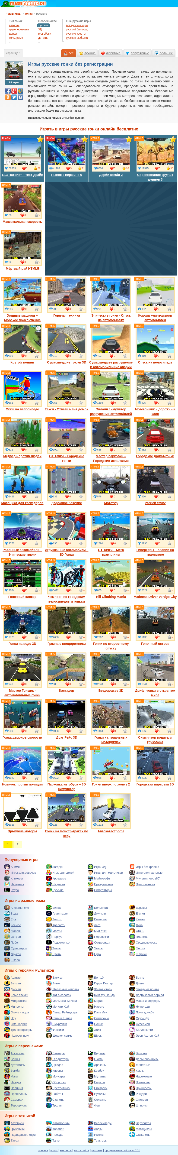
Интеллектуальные (145, 872)
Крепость (55, 925)
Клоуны (54, 1070)
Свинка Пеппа (59, 1018)
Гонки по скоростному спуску (111, 628)
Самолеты (139, 1134)
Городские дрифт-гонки (155, 438)
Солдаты (97, 1099)
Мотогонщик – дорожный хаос (155, 393)
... (10, 42)
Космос (12, 925)
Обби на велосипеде (22, 391)
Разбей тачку (155, 485)
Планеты (138, 936)
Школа (12, 959)
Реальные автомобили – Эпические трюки (22, 534)
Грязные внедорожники (66, 626)
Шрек (95, 1035)
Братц (136, 977)
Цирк (94, 954)
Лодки (95, 1128)
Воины (12, 1059)
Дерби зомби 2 (111, 157)
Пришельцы (15, 1093)
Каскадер (66, 672)
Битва (53, 907)
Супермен (139, 1024)
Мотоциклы (140, 1128)
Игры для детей (60, 872)
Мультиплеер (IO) (144, 878)
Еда (10, 919)
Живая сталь (100, 989)
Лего (94, 925)
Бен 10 (96, 977)
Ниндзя (12, 1082)
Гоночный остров (155, 626)
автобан (14, 25)
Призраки (97, 1088)
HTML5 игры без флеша (68, 118)
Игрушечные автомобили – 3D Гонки (67, 534)
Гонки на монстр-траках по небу (66, 815)
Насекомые (140, 1076)
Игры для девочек (20, 872)
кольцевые (16, 37)
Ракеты (96, 1134)
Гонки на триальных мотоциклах (111, 721)
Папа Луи (97, 1012)
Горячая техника (66, 297)
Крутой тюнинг (22, 344)
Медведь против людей (22, 438)
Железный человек (62, 989)
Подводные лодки (20, 1134)
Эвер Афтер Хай (144, 1035)
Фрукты (12, 954)
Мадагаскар (15, 1000)
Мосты (54, 930)
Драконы (97, 1064)
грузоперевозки (19, 29)
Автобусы (14, 1123)
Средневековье (143, 942)
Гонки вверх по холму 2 (111, 766)
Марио (95, 1000)
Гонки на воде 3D (22, 626)
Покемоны (139, 1082)
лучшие (89, 53)
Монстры (55, 1076)
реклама (96, 1150)
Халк (94, 1029)
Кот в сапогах (58, 995)
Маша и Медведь (144, 1000)
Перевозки (98, 936)
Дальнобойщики (144, 1059)
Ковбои (96, 1070)
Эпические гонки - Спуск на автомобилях (111, 299)
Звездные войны (144, 989)
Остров (12, 936)
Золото (54, 919)
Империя (97, 919)
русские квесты (76, 33)
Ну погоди (139, 1006)
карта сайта (81, 1150)
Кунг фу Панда (101, 995)
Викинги (138, 1053)
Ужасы (95, 948)
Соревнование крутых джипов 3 (155, 159)
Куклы (136, 1070)
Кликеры (13, 878)
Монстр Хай (57, 1006)
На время (14, 884)
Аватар (12, 977)
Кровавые (56, 878)
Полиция (13, 1088)
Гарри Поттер (100, 983)
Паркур (54, 936)
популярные (140, 53)
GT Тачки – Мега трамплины (111, 534)
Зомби (12, 1070)
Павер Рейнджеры (62, 1012)
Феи (94, 1105)
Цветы (53, 954)
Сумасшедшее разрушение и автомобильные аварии (111, 346)
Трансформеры (18, 1029)
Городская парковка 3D (155, 766)
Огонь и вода (16, 1012)
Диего (136, 983)
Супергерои (15, 948)
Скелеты (55, 1099)
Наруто (96, 1006)
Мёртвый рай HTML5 (22, 250)
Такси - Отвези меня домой (66, 391)
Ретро (11, 890)
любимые (113, 53)
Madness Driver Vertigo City (155, 579)
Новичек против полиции (22, 766)
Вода (11, 913)
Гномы (95, 1059)
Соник (95, 1024)
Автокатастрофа (111, 813)
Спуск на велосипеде (155, 344)
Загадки (54, 866)
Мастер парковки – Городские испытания (111, 440)
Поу (10, 1018)
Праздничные (100, 884)
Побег (11, 942)
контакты (66, 1150)
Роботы (54, 1093)
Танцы (53, 948)
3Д (40, 29)
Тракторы (97, 1140)
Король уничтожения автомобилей (155, 299)
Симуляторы (100, 890)
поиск (54, 1150)
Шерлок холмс (59, 1035)
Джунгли (97, 913)
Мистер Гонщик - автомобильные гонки (22, 674)
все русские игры (77, 25)
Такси (11, 1140)
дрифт (13, 33)
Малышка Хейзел (61, 1000)
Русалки (96, 1093)
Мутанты (97, 1076)
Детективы (14, 1064)
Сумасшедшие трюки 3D (66, 344)
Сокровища (99, 942)
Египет (137, 913)
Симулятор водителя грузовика (155, 721)
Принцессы (140, 1088)
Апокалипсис (16, 907)
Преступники (58, 1088)
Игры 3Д (97, 866)
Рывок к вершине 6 (66, 157)
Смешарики (15, 1024)
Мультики (97, 930)
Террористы (15, 1105)
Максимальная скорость (22, 204)
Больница (98, 907)
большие (166, 53)
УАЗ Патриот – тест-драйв (22, 157)
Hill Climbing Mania (111, 579)
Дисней (12, 989)
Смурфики (56, 1024)
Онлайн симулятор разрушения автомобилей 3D (111, 395)
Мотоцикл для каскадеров (22, 485)
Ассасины (14, 1053)
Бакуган (54, 977)
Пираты (96, 1082)
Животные (139, 1064)
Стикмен (138, 1099)
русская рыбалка (77, 37)
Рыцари (138, 1093)
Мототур (111, 485)
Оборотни (56, 1082)
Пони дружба (141, 1012)
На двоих (55, 884)
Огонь (136, 930)
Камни (137, 919)
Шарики (138, 954)
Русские (55, 890)
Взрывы (138, 907)
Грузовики (14, 1128)
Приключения (142, 884)
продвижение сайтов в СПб (122, 1150)
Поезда (54, 1134)
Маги (11, 1076)
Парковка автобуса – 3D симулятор (66, 768)
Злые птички (16, 995)
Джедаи (54, 1064)
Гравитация (57, 913)
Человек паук (16, 1035)
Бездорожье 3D (111, 672)
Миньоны (14, 1006)
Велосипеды (99, 1123)
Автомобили (58, 1123)
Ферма (137, 948)
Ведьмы (96, 1053)
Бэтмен (12, 983)
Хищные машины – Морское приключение (22, 299)
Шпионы (138, 1105)
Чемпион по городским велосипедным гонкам (66, 581)
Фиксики (55, 1029)
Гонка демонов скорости (22, 719)
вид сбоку (44, 33)
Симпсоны (98, 1018)
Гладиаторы (57, 1059)
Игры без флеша (144, 866)
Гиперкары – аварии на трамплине (155, 534)
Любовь (13, 930)
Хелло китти (141, 1029)
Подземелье (58, 942)
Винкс (53, 983)
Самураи (13, 1099)
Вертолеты (140, 1123)
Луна (136, 925)
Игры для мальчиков (105, 872)
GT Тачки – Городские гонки (66, 440)
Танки (53, 1140)
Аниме (12, 866)
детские (43, 37)
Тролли (54, 1105)
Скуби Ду (139, 1018)
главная (43, 1150)
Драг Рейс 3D (66, 719)
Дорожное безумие (66, 485)
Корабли (55, 1128)
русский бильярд (76, 29)
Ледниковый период (146, 995)
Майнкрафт (99, 878)
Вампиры (55, 1053)
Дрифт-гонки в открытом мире (155, 674)
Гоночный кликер (22, 579)
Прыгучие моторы (22, 813)
